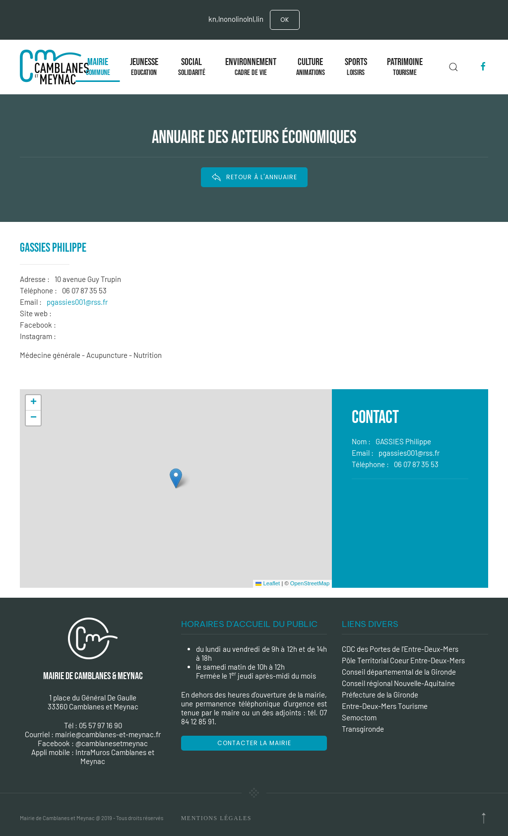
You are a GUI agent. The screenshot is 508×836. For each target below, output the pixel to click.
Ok (284, 19)
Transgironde (363, 728)
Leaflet (267, 583)
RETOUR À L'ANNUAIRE (254, 177)
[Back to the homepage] (56, 67)
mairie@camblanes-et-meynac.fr (108, 734)
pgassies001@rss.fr (77, 301)
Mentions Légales (216, 818)
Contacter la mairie (254, 743)
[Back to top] (483, 818)
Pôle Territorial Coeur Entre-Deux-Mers (403, 660)
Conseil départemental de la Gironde (399, 671)
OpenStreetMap (309, 583)
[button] (176, 478)
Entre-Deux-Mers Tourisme (385, 705)
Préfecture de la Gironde (380, 694)
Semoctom (359, 717)
